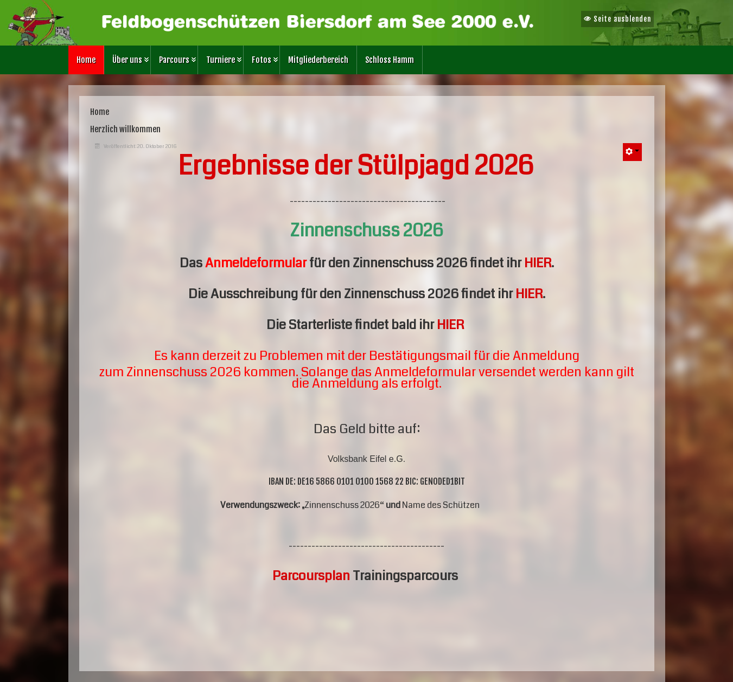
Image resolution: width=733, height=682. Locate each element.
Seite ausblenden (617, 19)
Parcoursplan (311, 576)
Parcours (174, 60)
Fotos (261, 60)
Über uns (127, 60)
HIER (537, 263)
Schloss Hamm (389, 60)
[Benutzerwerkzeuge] (632, 152)
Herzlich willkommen (125, 129)
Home (86, 60)
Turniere (220, 60)
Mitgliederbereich (318, 60)
